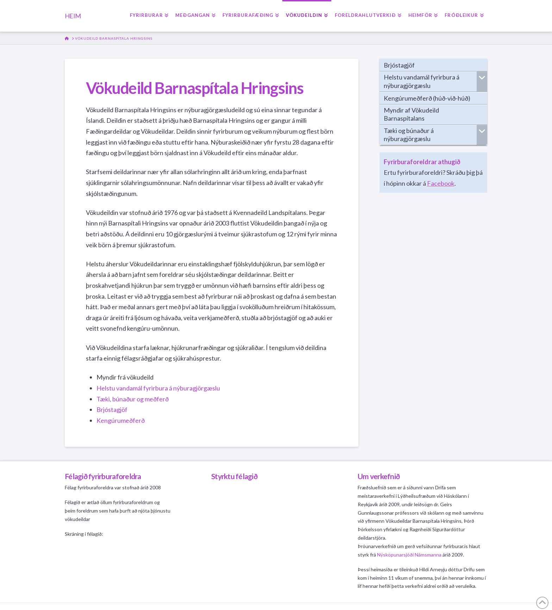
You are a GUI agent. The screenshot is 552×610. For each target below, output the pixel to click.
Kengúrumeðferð (120, 420)
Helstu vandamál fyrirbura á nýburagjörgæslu (158, 388)
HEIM (73, 16)
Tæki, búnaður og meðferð (133, 399)
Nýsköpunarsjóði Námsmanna (409, 555)
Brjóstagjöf (111, 409)
